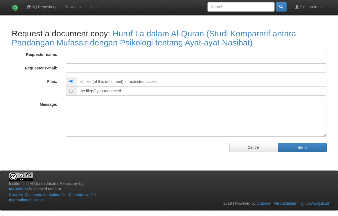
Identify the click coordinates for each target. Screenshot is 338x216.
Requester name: (41, 54)
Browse (73, 7)
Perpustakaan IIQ (288, 203)
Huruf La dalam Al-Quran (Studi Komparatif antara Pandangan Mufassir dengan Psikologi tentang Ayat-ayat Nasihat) (154, 38)
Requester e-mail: (41, 68)
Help (94, 7)
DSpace (263, 203)
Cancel (253, 147)
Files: (52, 81)
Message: (48, 104)
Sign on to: (308, 6)
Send (302, 147)
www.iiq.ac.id (318, 203)
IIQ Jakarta (18, 189)
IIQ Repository (41, 6)
